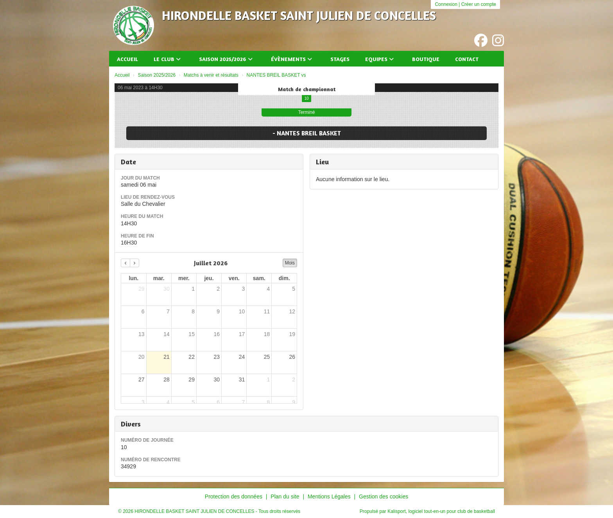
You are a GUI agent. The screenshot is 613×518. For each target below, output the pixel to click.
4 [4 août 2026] (168, 402)
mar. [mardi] (159, 278)
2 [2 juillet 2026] (218, 289)
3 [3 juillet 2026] (243, 289)
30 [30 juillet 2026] (216, 379)
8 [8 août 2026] (268, 402)
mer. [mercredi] (184, 278)
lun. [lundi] (133, 278)
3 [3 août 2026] (143, 402)
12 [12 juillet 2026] (292, 311)
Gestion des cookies (383, 496)
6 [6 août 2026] (218, 402)
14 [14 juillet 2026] (166, 334)
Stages (340, 59)
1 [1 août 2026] (268, 379)
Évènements (291, 59)
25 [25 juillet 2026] (267, 357)
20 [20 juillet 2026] (141, 357)
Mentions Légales (329, 496)
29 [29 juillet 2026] (191, 379)
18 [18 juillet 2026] (267, 334)
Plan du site (285, 496)
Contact (467, 59)
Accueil (127, 59)
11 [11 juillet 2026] (267, 311)
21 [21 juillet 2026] (166, 357)
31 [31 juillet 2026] (242, 379)
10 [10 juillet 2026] (242, 311)
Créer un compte (478, 4)
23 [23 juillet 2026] (216, 357)
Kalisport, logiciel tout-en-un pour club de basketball (441, 511)
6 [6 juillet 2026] (143, 311)
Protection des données (233, 496)
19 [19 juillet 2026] (292, 334)
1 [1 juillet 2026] (193, 289)
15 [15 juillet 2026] (191, 334)
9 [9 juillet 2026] (218, 311)
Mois (290, 263)
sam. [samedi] (259, 278)
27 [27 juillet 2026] (141, 379)
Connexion (446, 4)
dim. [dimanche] (284, 278)
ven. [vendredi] (234, 278)
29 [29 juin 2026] (141, 289)
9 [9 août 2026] (293, 402)
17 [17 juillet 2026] (242, 334)
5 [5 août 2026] (193, 402)
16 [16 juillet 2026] (216, 334)
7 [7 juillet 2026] (168, 311)
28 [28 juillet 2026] (166, 379)
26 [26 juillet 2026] (292, 357)
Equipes (379, 59)
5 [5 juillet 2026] (293, 289)
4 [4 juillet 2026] (268, 289)
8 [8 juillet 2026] (193, 311)
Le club (167, 59)
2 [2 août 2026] (293, 379)
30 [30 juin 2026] (166, 289)
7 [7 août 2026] (243, 402)
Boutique (425, 59)
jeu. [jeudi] (208, 278)
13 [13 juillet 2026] (141, 334)
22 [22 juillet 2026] (191, 357)
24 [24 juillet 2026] (242, 357)
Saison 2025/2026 (226, 59)
